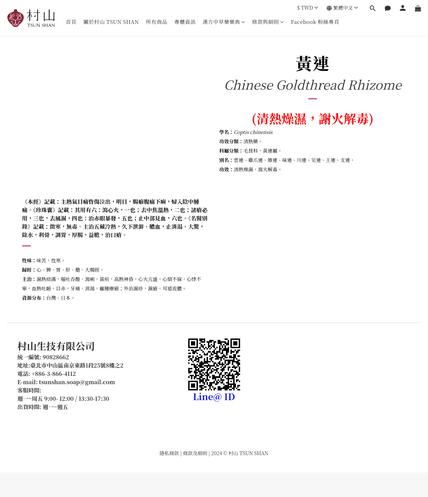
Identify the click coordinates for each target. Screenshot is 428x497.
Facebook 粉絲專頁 (315, 21)
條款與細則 (268, 21)
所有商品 (156, 21)
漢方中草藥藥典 (224, 21)
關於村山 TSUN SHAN (111, 21)
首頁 (71, 21)
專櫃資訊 (184, 21)
